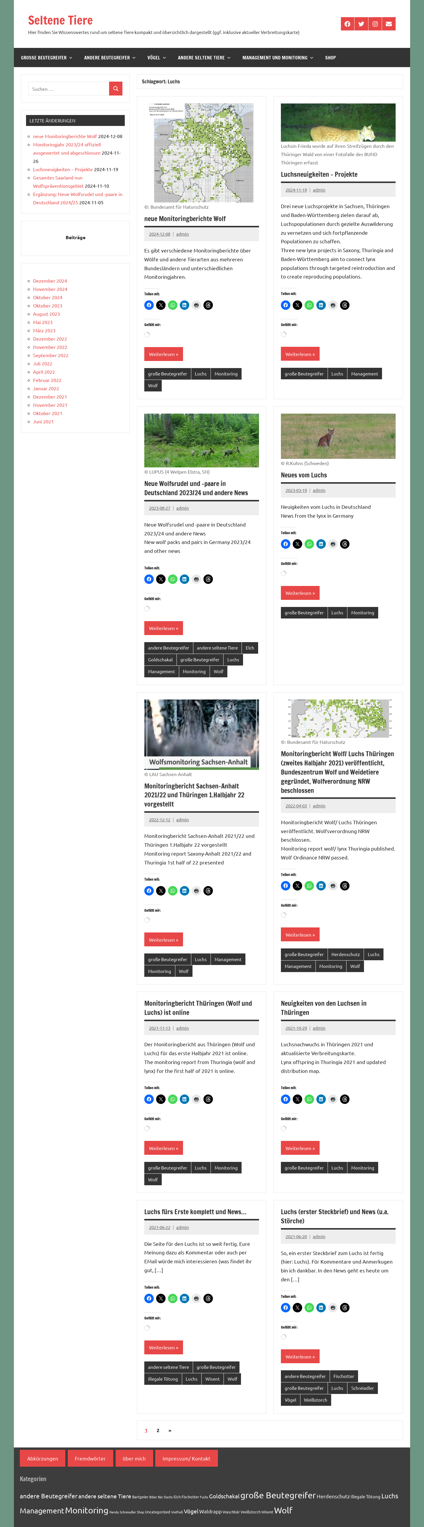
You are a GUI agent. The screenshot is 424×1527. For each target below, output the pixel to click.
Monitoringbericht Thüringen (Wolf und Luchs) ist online (198, 1008)
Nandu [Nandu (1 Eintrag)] (114, 1512)
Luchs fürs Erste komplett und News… (195, 1211)
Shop (330, 57)
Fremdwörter (90, 1458)
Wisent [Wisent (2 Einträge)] (267, 1511)
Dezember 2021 (50, 396)
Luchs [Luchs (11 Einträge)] (389, 1496)
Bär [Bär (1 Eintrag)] (160, 1496)
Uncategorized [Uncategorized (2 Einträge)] (157, 1511)
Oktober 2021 (47, 413)
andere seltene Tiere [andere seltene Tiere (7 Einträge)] (104, 1496)
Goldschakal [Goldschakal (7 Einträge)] (224, 1496)
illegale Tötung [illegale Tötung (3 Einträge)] (366, 1496)
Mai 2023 (43, 322)
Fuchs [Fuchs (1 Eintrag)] (204, 1496)
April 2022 (44, 372)
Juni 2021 (43, 421)
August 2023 (46, 314)
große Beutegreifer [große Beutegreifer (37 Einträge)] (278, 1495)
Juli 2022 (42, 363)
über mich (134, 1458)
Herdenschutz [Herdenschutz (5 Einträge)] (333, 1496)
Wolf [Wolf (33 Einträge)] (283, 1510)
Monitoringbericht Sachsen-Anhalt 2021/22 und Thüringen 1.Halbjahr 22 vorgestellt (194, 795)
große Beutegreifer (46, 57)
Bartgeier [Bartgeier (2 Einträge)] (140, 1496)
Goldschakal (160, 659)
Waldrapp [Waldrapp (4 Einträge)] (210, 1511)
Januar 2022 (46, 388)
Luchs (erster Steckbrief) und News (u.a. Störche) (335, 1216)
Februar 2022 (47, 380)
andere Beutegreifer (110, 57)
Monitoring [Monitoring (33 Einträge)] (87, 1510)
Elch (250, 647)
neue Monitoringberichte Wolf (185, 218)
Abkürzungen (42, 1458)
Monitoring (226, 373)
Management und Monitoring (277, 57)
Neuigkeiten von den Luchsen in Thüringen (324, 1008)
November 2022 (50, 347)
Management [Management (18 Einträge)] (42, 1510)
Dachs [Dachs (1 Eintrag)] (168, 1496)
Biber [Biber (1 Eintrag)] (153, 1496)
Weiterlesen (162, 354)
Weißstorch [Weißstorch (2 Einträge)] (250, 1511)
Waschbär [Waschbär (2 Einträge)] (231, 1511)
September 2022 (51, 355)
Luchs (201, 373)
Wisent (212, 1379)
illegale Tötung (163, 1379)
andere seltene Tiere (204, 57)
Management (364, 373)
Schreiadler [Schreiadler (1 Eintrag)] (128, 1512)
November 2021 (50, 405)
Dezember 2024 (50, 281)
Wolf (153, 385)
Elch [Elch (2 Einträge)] (177, 1496)
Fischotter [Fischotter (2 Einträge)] (190, 1496)
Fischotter (344, 1376)
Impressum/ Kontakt (187, 1458)
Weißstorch (315, 1400)
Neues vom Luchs (304, 475)
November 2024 (50, 289)
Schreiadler (362, 1388)
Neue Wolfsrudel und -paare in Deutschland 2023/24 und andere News (196, 488)
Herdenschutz (345, 954)
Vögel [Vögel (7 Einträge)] (191, 1511)
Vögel (157, 57)
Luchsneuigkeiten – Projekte (319, 174)
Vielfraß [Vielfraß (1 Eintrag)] (177, 1512)
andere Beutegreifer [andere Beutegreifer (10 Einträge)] (48, 1496)
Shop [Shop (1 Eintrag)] (140, 1512)
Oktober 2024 (47, 297)
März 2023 (44, 330)
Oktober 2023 (47, 305)
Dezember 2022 (50, 338)
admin (182, 234)
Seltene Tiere (60, 20)
